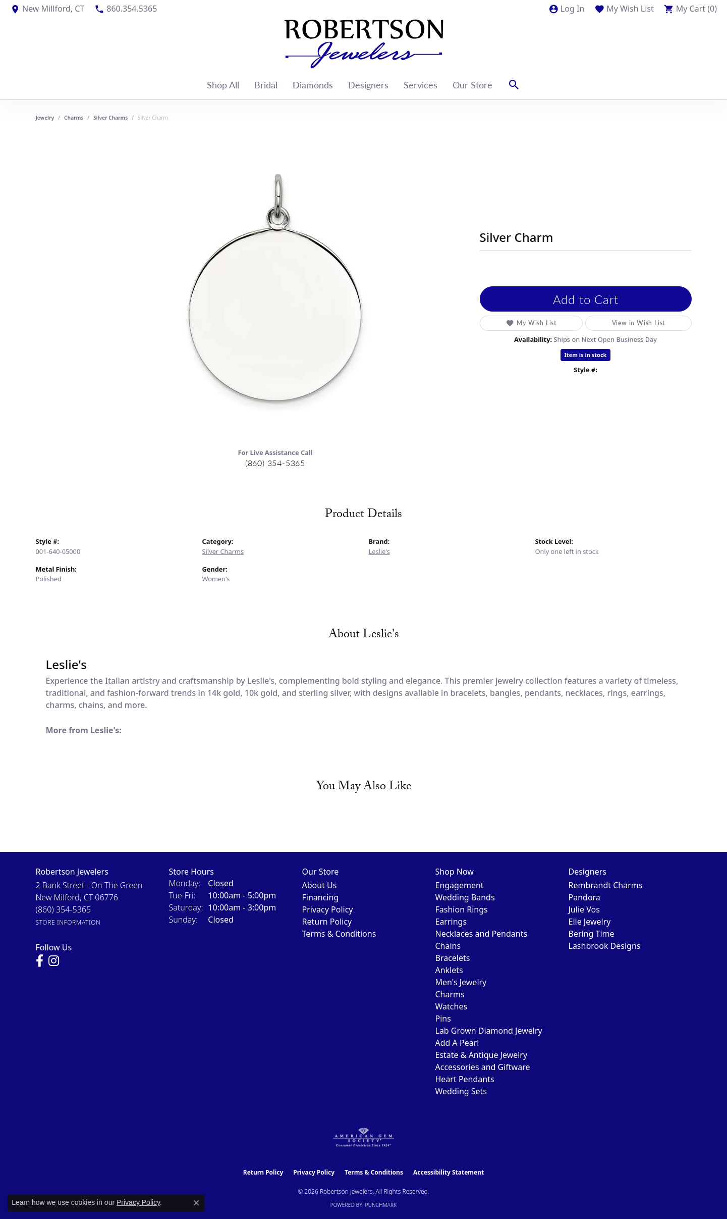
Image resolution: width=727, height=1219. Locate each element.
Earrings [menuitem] (451, 921)
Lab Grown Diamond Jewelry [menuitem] (488, 1030)
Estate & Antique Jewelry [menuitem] (481, 1054)
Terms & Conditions (339, 933)
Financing (320, 897)
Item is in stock (586, 355)
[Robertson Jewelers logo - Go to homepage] (363, 44)
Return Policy (327, 921)
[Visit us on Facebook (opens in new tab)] (39, 961)
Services (420, 84)
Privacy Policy (327, 909)
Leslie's (379, 551)
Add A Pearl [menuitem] (457, 1042)
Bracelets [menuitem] (452, 957)
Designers (368, 84)
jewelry (45, 117)
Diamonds (313, 84)
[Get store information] (68, 922)
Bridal (265, 84)
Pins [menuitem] (443, 1018)
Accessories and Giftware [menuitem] (482, 1067)
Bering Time (591, 933)
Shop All (223, 84)
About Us (319, 885)
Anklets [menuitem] (449, 970)
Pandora (584, 897)
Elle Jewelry (590, 921)
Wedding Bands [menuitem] (465, 897)
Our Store (472, 84)
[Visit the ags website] (363, 1137)
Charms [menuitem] (450, 994)
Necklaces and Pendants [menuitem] (481, 933)
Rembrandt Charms (606, 885)
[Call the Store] (63, 909)
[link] (47, 8)
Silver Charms (110, 117)
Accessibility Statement (448, 1172)
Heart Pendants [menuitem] (464, 1079)
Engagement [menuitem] (459, 885)
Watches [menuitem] (451, 1006)
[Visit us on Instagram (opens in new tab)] (53, 961)
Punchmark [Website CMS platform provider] (381, 1204)
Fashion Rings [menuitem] (461, 909)
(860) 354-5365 (275, 463)
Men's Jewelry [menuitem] (461, 982)
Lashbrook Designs (605, 945)
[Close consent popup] (196, 1203)
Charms (73, 117)
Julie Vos (584, 909)
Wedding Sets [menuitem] (461, 1091)
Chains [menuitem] (448, 945)
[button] (566, 8)
